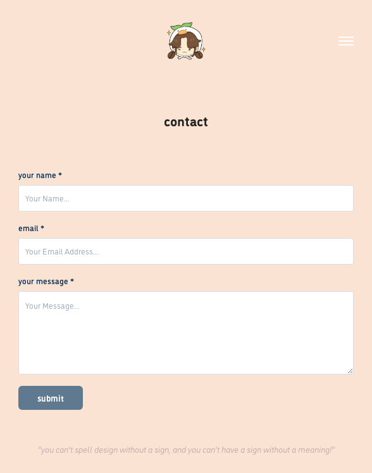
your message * (46, 281)
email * (31, 228)
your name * (40, 175)
